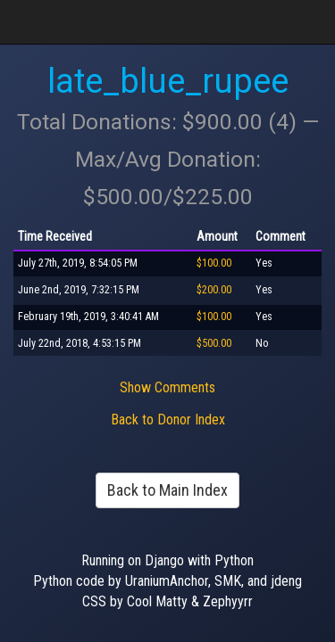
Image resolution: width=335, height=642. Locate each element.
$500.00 (214, 343)
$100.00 (214, 263)
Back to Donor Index (168, 419)
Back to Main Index (167, 490)
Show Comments (167, 387)
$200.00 (214, 290)
